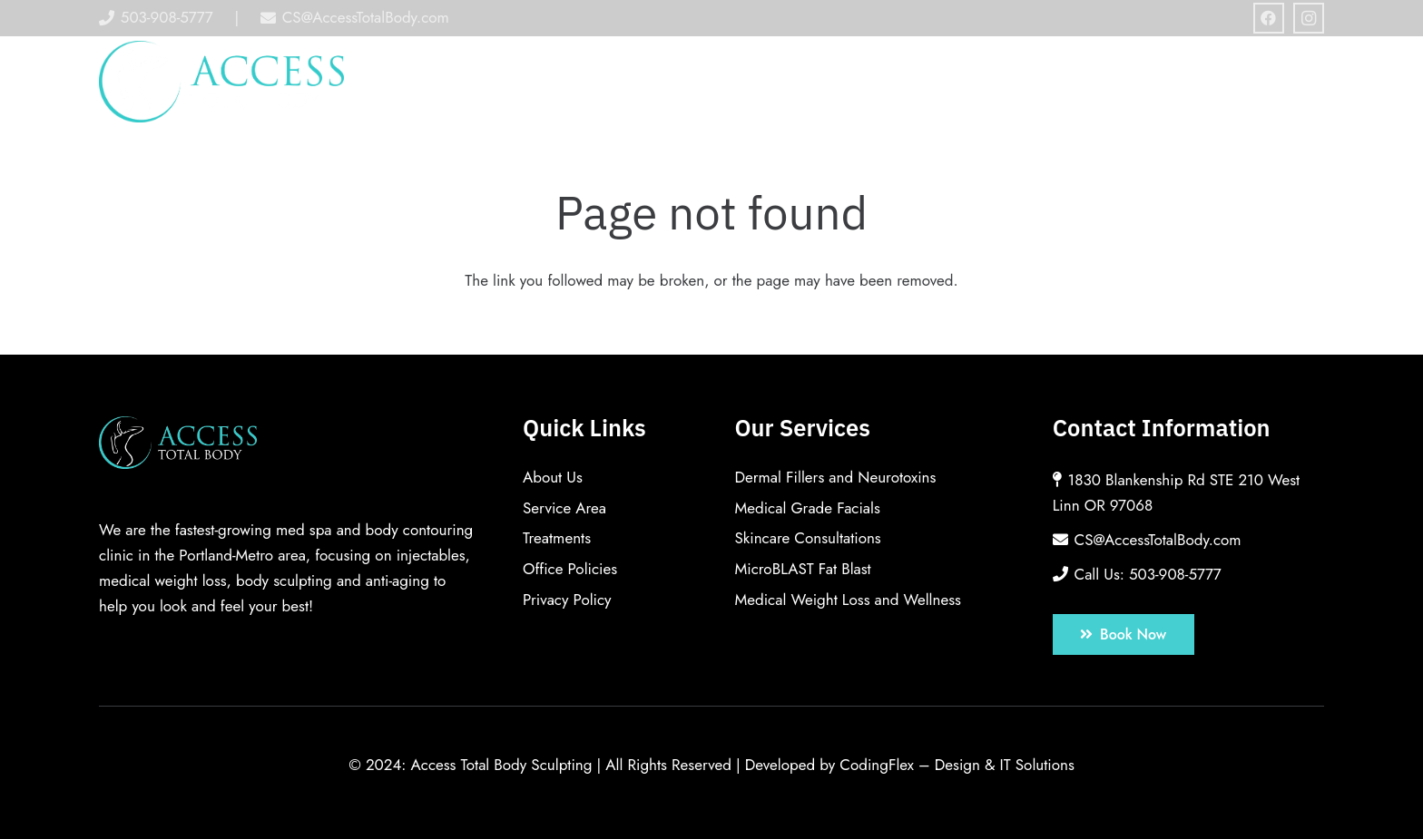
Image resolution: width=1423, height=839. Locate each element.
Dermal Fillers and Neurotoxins (835, 477)
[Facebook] (1268, 18)
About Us (553, 477)
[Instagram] (1308, 18)
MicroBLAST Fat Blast (802, 569)
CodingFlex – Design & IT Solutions (957, 765)
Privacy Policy (567, 599)
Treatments (557, 538)
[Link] (222, 81)
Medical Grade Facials (806, 508)
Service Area (564, 508)
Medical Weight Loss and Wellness (847, 599)
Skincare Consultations (807, 538)
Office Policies (570, 569)
